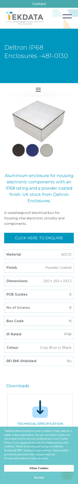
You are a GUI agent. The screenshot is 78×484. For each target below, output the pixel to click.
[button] (67, 16)
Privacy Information (16, 458)
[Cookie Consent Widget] (39, 455)
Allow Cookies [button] (39, 468)
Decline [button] (39, 478)
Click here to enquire (39, 238)
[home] (25, 18)
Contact (39, 4)
